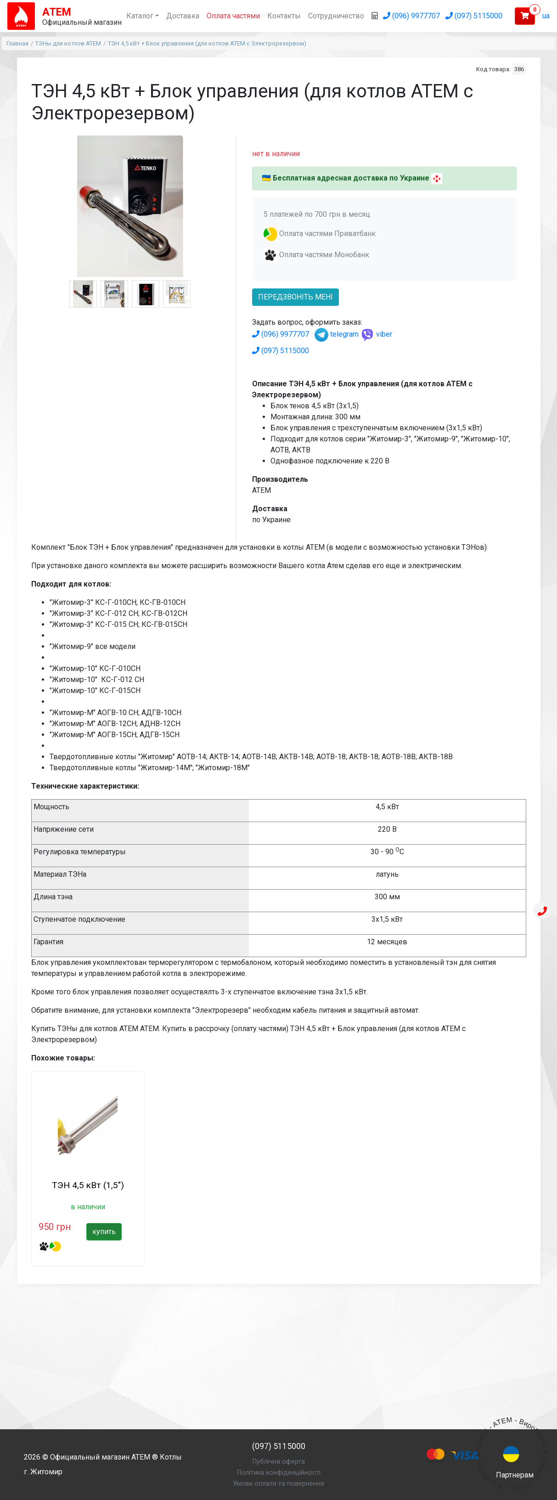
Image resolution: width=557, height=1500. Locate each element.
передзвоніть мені (295, 297)
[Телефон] (542, 911)
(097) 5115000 (280, 350)
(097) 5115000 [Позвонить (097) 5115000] (473, 15)
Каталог (139, 15)
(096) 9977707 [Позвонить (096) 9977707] (411, 15)
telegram (337, 334)
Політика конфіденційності (279, 1473)
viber (376, 334)
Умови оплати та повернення (278, 1484)
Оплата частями (233, 15)
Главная (17, 43)
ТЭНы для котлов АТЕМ (68, 43)
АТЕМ (140, 1457)
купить (104, 1231)
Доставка (182, 15)
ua (546, 15)
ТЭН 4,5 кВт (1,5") (88, 1185)
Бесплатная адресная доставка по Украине (351, 178)
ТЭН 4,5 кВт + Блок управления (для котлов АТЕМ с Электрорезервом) (207, 43)
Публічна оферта (279, 1462)
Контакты (284, 15)
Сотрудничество (336, 15)
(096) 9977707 (280, 334)
